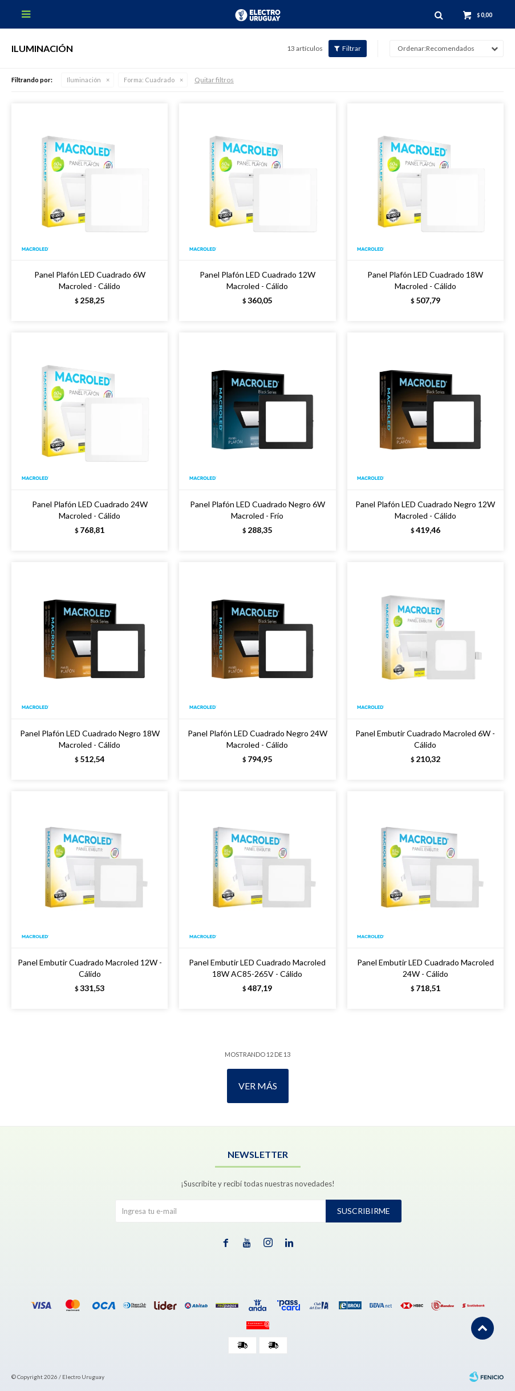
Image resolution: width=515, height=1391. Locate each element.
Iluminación (84, 79)
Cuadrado (149, 79)
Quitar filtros (214, 79)
